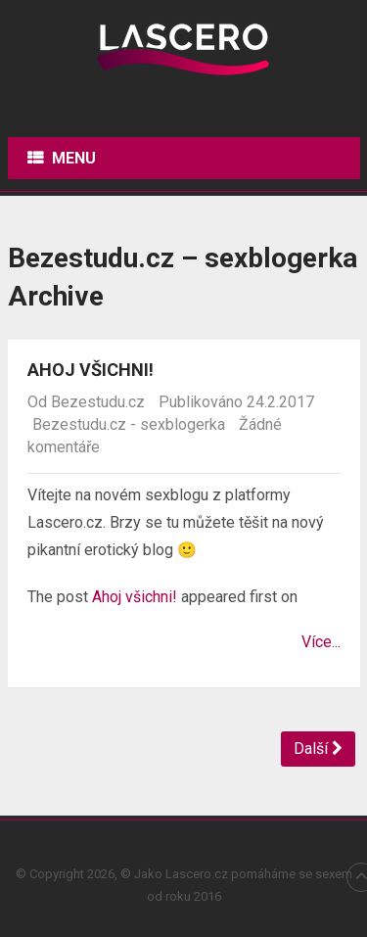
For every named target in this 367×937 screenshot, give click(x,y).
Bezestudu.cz (98, 402)
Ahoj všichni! (90, 369)
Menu (74, 158)
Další (318, 748)
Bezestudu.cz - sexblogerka (128, 424)
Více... (321, 641)
